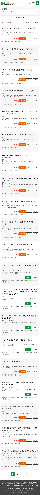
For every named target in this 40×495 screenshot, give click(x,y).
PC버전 (31, 492)
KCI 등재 (32, 28)
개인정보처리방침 (11, 492)
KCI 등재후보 (28, 70)
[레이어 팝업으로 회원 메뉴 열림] (29, 3)
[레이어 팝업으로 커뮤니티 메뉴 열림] (33, 3)
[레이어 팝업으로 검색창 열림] (37, 3)
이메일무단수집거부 (22, 492)
